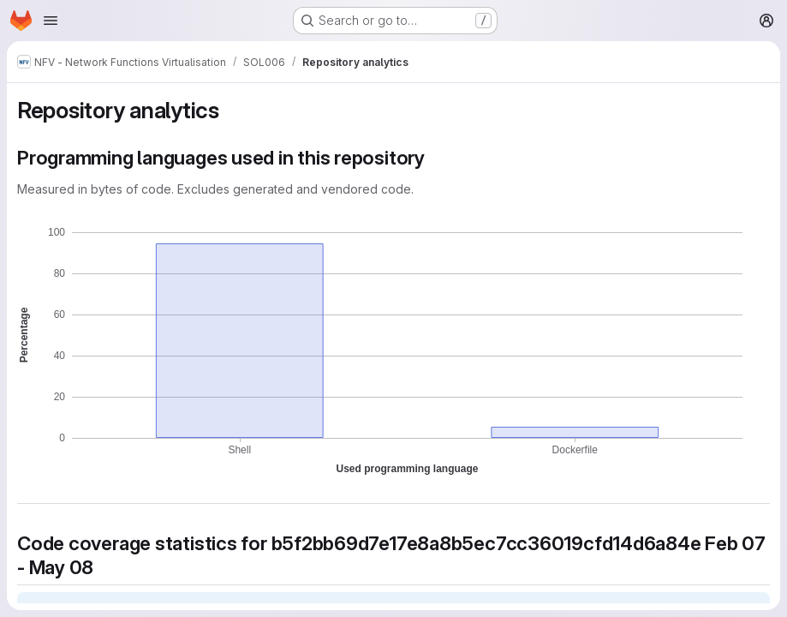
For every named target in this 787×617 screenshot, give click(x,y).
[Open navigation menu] (50, 20)
